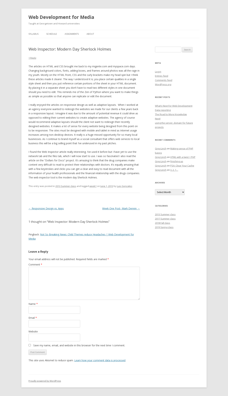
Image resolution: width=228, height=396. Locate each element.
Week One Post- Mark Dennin (121, 208)
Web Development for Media (61, 17)
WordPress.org (163, 84)
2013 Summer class (65, 186)
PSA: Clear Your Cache (182, 165)
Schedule (51, 33)
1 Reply (32, 57)
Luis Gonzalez (124, 186)
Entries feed (161, 75)
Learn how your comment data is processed (99, 360)
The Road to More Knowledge (171, 114)
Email (32, 317)
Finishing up (176, 161)
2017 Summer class (165, 218)
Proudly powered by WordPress (44, 380)
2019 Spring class (164, 227)
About (90, 33)
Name (33, 304)
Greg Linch (160, 148)
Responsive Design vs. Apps (46, 208)
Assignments (72, 33)
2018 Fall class (162, 223)
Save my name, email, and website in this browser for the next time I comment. (79, 345)
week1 (93, 186)
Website (33, 331)
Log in (158, 71)
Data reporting (163, 110)
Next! (157, 118)
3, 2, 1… (174, 169)
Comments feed (163, 80)
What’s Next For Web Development (173, 105)
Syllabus (33, 33)
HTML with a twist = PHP (182, 157)
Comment (35, 264)
